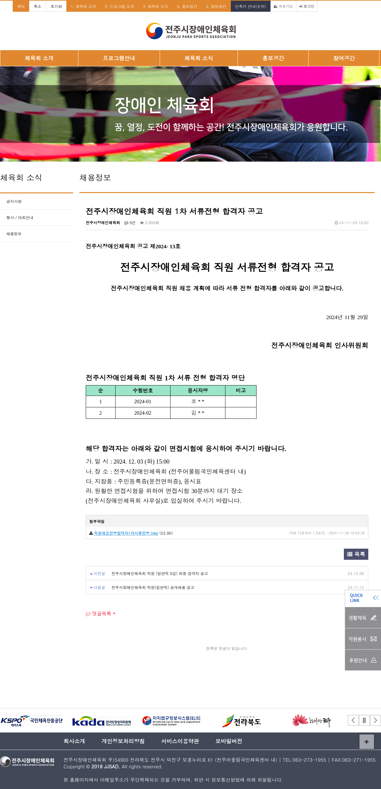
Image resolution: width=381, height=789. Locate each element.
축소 (37, 6)
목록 (356, 554)
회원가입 (283, 6)
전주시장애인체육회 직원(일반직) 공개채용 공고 (152, 587)
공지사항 (14, 201)
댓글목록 (98, 613)
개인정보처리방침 (123, 741)
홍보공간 (273, 58)
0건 (130, 222)
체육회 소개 (39, 58)
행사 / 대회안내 (19, 217)
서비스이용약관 (180, 741)
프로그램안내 (119, 58)
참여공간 (344, 58)
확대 (21, 6)
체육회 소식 (198, 58)
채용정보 (14, 233)
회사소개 (74, 741)
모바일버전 (228, 741)
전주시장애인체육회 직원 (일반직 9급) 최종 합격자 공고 (159, 573)
